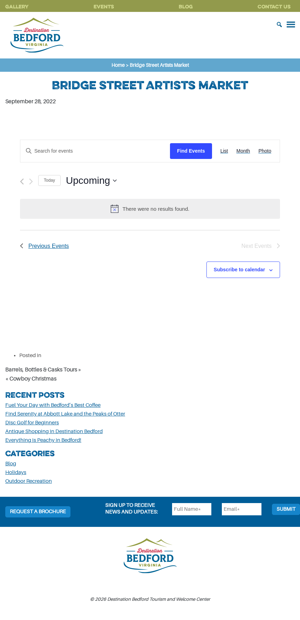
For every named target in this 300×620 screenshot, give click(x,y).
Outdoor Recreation (28, 481)
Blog (186, 6)
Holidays (15, 472)
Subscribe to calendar (239, 269)
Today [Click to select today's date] (49, 180)
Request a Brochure (38, 512)
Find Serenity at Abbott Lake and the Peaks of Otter (65, 414)
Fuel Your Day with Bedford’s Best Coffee (53, 405)
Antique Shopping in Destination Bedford (54, 431)
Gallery (17, 6)
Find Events (191, 151)
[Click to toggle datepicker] (91, 181)
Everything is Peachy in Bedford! (43, 440)
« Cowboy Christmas (30, 379)
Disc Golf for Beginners (32, 423)
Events (104, 6)
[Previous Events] (22, 181)
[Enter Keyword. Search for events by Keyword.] (95, 151)
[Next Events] (31, 181)
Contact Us (274, 6)
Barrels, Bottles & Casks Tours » (43, 370)
